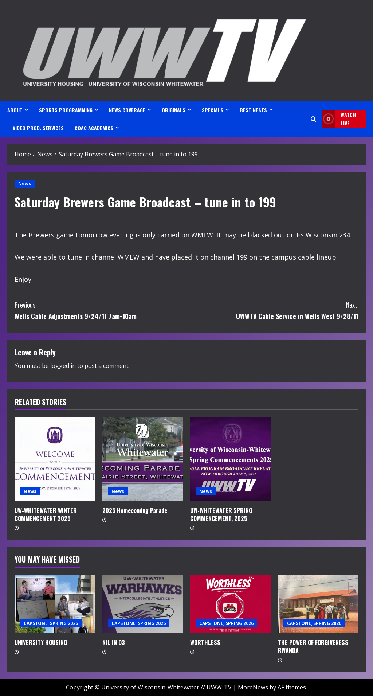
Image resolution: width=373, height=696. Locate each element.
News (24, 183)
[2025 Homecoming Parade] (142, 459)
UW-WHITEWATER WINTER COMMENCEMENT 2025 (46, 514)
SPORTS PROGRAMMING (66, 110)
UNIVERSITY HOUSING (41, 642)
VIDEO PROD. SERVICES (38, 128)
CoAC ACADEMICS (94, 128)
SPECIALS (212, 110)
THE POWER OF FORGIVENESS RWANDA (313, 646)
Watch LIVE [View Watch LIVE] (339, 119)
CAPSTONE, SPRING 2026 (51, 623)
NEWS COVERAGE (127, 110)
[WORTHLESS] (230, 604)
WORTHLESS (205, 642)
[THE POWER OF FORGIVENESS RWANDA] (318, 604)
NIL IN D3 (113, 642)
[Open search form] (313, 119)
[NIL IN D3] (142, 604)
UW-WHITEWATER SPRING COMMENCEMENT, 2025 (221, 514)
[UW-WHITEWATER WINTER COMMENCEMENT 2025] (55, 459)
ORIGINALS (173, 110)
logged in (63, 366)
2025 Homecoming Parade (134, 510)
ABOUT (15, 110)
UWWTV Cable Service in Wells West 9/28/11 (272, 310)
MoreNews (253, 687)
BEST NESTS (253, 110)
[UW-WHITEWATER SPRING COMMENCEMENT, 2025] (230, 459)
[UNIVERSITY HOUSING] (55, 604)
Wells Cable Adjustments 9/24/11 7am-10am (100, 310)
